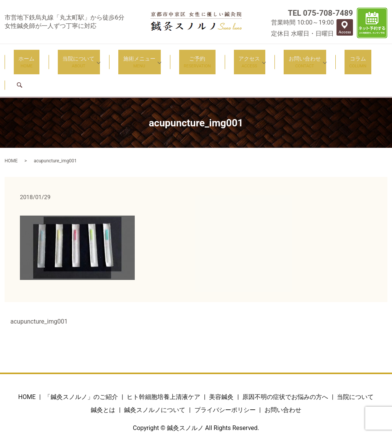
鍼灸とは (103, 381)
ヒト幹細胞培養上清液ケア (163, 369)
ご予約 (185, 57)
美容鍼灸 (221, 369)
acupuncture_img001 (39, 293)
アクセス (228, 57)
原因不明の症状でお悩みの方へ (285, 369)
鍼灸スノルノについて (154, 381)
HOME (11, 132)
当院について (76, 57)
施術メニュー (132, 57)
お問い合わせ (279, 57)
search (360, 57)
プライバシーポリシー (225, 381)
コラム (327, 57)
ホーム (34, 57)
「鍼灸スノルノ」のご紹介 (81, 369)
